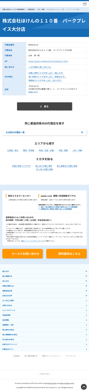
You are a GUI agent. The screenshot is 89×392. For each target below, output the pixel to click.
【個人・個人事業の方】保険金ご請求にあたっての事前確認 (58, 207)
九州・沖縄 (40, 9)
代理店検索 (30, 9)
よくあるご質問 (8, 300)
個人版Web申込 (8, 330)
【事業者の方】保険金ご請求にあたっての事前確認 (56, 209)
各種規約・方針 (8, 325)
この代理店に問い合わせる (39, 67)
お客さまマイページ (9, 344)
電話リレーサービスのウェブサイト (32, 241)
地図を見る (33, 92)
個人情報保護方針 (30, 356)
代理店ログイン (8, 349)
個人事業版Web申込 (9, 334)
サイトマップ (71, 356)
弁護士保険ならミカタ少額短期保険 (13, 9)
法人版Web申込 (8, 339)
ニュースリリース (8, 310)
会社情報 (5, 320)
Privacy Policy (52, 383)
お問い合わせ (7, 305)
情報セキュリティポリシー (51, 356)
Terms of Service (65, 383)
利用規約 (16, 356)
